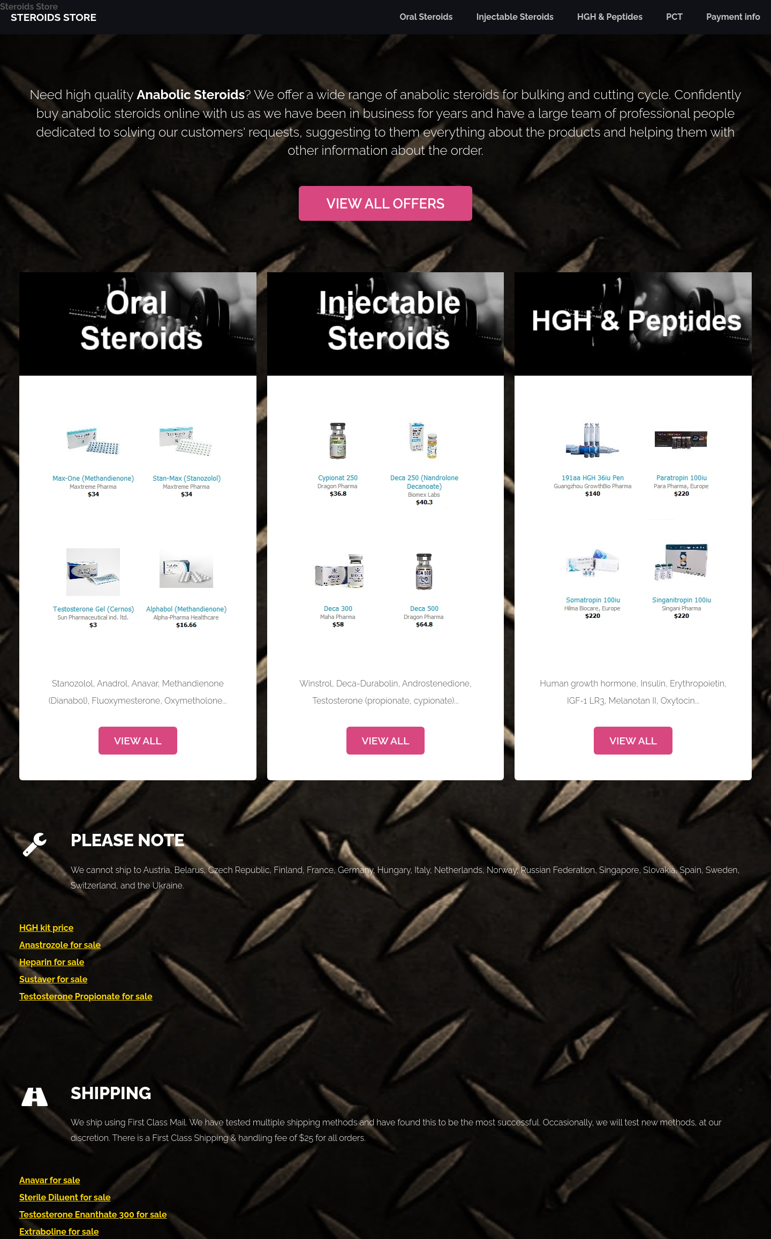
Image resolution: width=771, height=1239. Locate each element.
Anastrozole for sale (60, 945)
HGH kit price (46, 928)
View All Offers (386, 204)
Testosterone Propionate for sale (86, 996)
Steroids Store (29, 7)
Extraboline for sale (59, 1232)
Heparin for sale (51, 962)
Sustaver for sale (53, 979)
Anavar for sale (49, 1180)
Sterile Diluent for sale (65, 1197)
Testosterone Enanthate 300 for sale (93, 1215)
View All (138, 741)
